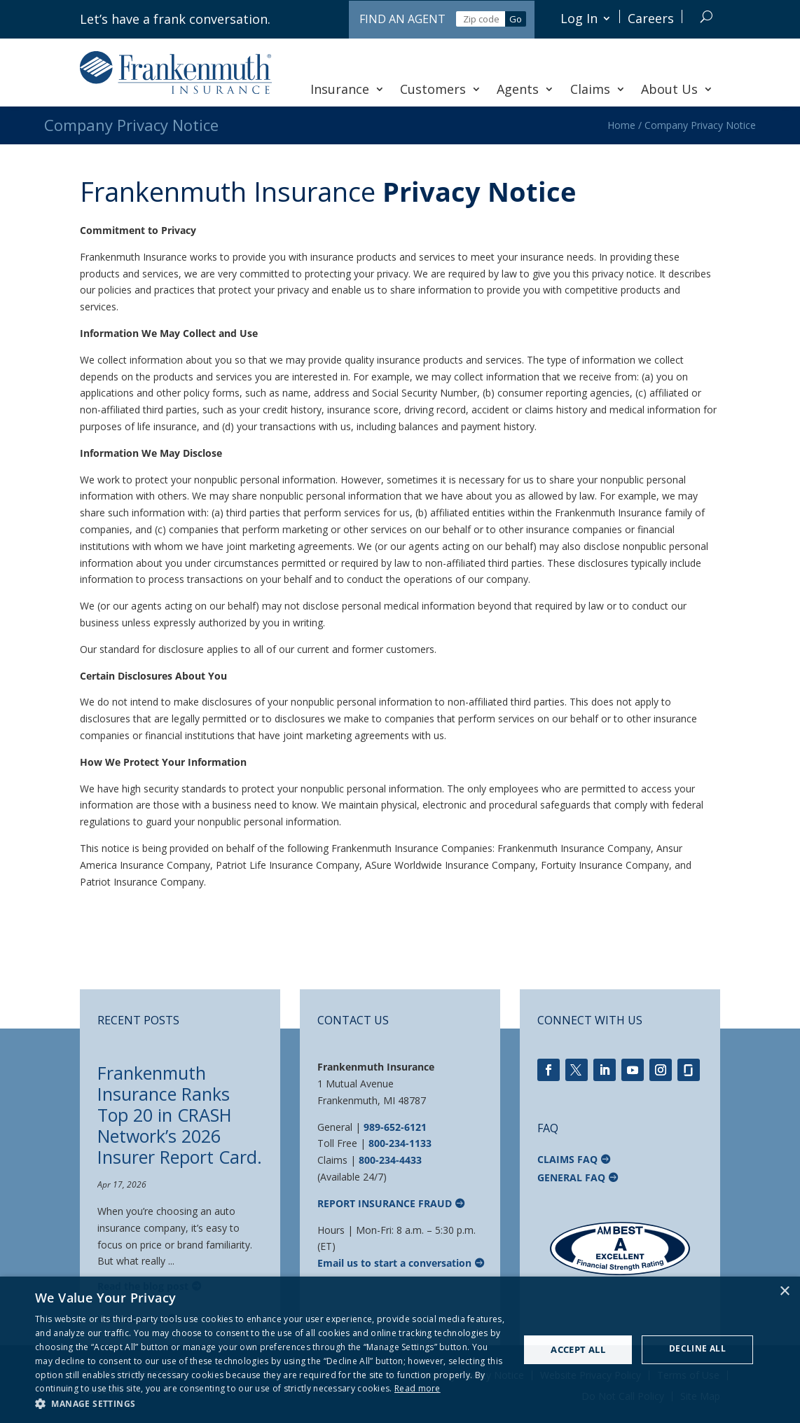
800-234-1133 (400, 1143)
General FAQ (571, 1177)
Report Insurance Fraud (384, 1203)
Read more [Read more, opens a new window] (417, 1388)
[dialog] (400, 1350)
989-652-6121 (395, 1127)
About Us (677, 88)
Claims (598, 88)
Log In (579, 18)
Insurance (347, 88)
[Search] (706, 16)
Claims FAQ (567, 1159)
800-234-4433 (390, 1160)
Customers (440, 88)
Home (621, 125)
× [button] (784, 1291)
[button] (270, 1404)
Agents (525, 88)
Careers (651, 18)
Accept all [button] (578, 1349)
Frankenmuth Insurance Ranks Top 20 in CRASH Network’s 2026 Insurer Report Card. (179, 1115)
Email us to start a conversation (394, 1263)
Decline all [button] (697, 1348)
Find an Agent (402, 19)
